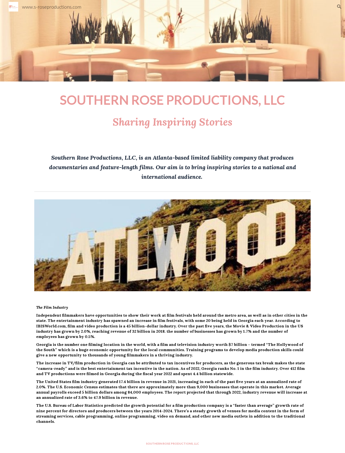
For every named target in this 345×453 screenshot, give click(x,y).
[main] (172, 113)
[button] (339, 6)
